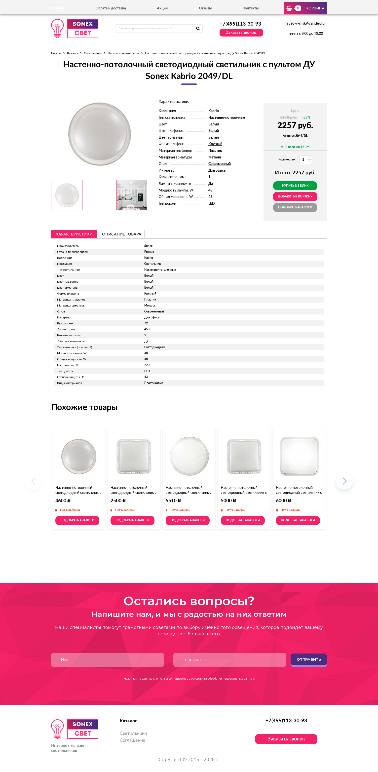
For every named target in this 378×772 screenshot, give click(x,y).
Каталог (72, 53)
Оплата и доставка (111, 8)
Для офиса (217, 170)
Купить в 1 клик (295, 185)
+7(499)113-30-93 (240, 24)
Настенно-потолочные (124, 53)
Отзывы (205, 8)
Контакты (251, 8)
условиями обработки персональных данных (222, 678)
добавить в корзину (295, 196)
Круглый (215, 144)
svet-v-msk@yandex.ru (306, 24)
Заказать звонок (241, 33)
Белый (213, 124)
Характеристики (74, 234)
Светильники (93, 53)
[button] (344, 483)
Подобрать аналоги (295, 207)
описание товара (121, 234)
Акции (162, 8)
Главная (56, 53)
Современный (219, 164)
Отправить (309, 659)
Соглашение (132, 740)
